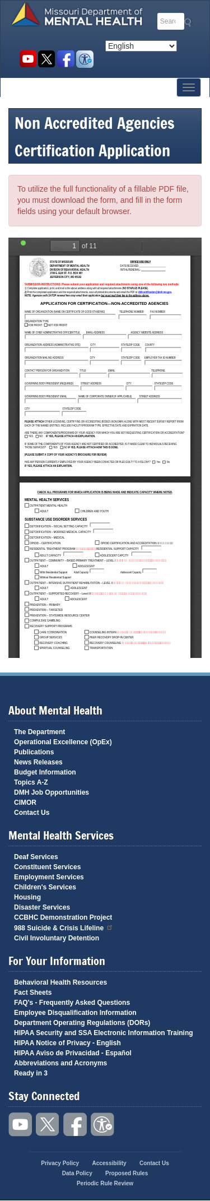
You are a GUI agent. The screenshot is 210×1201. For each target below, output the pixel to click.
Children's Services (45, 887)
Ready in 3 (31, 1073)
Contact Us (31, 813)
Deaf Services (36, 857)
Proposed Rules (126, 1173)
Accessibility (85, 59)
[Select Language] (141, 46)
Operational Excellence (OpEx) (63, 742)
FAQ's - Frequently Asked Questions (72, 1003)
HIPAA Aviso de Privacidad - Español (73, 1053)
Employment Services (49, 877)
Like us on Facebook (65, 59)
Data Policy (77, 1173)
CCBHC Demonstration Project (63, 917)
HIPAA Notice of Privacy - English (67, 1043)
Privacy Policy (60, 1163)
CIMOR (25, 802)
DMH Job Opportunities (51, 792)
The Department (39, 732)
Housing (27, 897)
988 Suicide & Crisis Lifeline (64, 927)
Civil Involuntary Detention (56, 938)
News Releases (38, 762)
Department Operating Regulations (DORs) (82, 1023)
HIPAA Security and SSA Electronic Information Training (103, 1033)
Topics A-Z (31, 782)
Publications (34, 752)
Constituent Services (47, 867)
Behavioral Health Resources (60, 982)
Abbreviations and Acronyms (60, 1063)
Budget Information (45, 772)
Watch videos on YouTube (27, 59)
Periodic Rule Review (105, 1183)
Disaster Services (42, 907)
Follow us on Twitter (46, 59)
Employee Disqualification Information (75, 1013)
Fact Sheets (33, 992)
